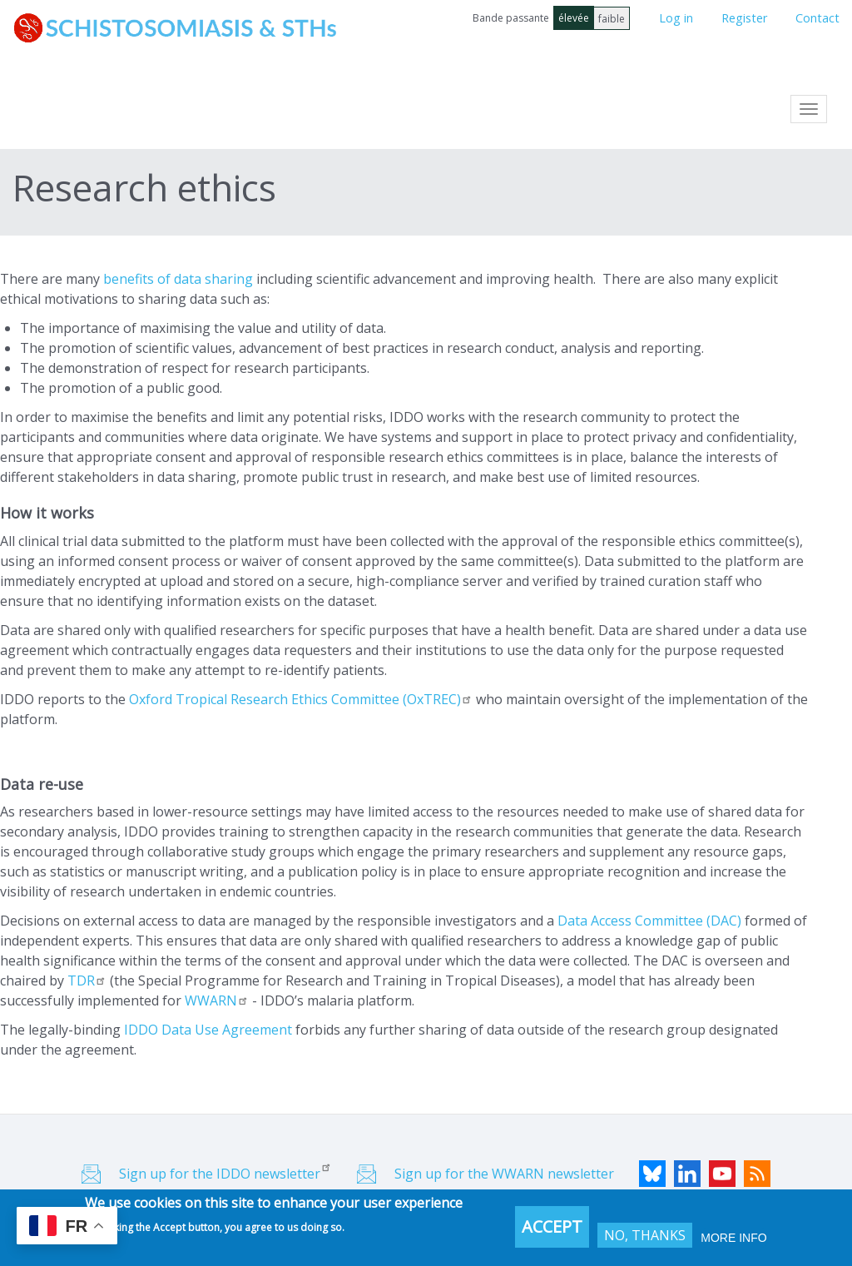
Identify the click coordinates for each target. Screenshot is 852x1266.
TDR (86, 980)
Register (744, 18)
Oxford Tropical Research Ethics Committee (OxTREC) (301, 699)
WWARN (217, 1000)
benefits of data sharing (178, 279)
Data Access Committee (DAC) (649, 920)
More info (733, 1237)
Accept (552, 1226)
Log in (676, 18)
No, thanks (645, 1235)
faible (611, 19)
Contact (817, 18)
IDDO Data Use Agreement (208, 1029)
